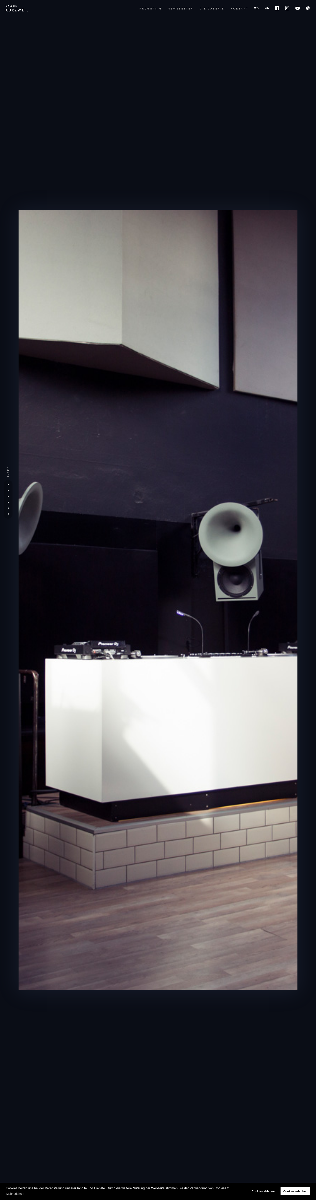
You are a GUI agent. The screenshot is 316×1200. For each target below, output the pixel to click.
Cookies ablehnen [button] (264, 1191)
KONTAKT (239, 8)
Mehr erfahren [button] (15, 1193)
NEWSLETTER (180, 8)
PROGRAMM (150, 8)
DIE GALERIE (211, 8)
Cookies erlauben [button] (295, 1191)
